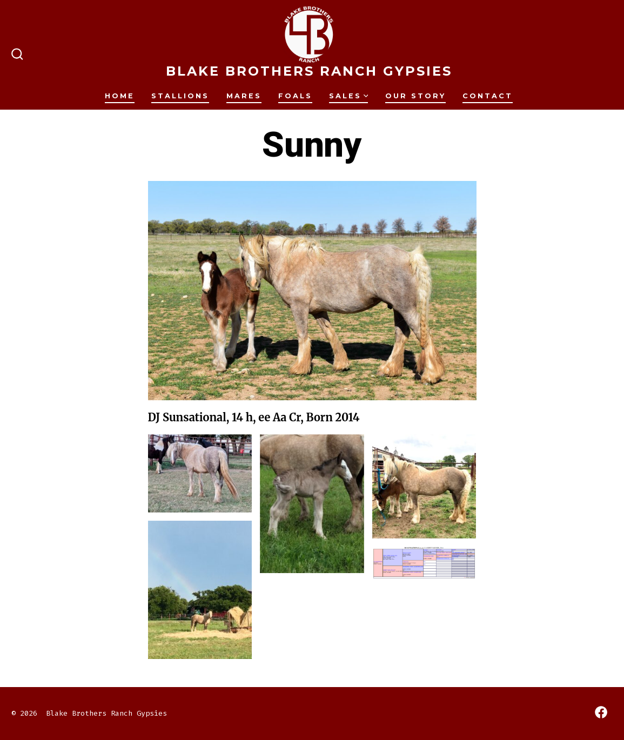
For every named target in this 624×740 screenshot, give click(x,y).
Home (120, 96)
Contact (487, 96)
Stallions (180, 96)
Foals (295, 96)
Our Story (415, 96)
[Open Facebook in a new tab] (601, 712)
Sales (348, 96)
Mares (243, 96)
